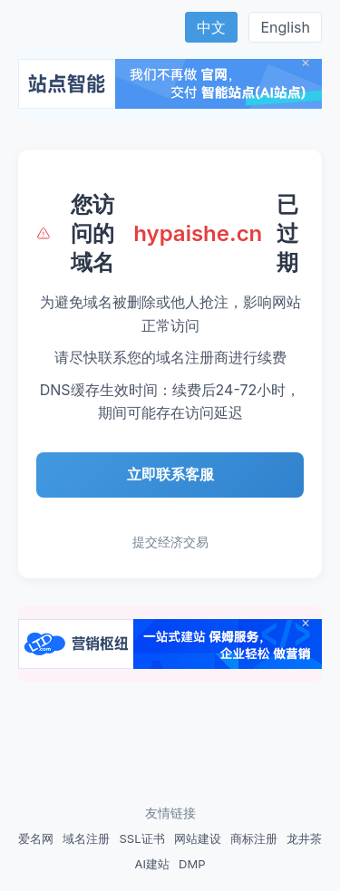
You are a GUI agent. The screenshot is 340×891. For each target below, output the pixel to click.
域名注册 (86, 838)
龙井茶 (304, 838)
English (285, 27)
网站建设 (197, 838)
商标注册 (253, 838)
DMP (192, 864)
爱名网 (35, 838)
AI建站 (152, 864)
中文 (211, 27)
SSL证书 (141, 838)
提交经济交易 (170, 541)
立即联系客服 (170, 474)
